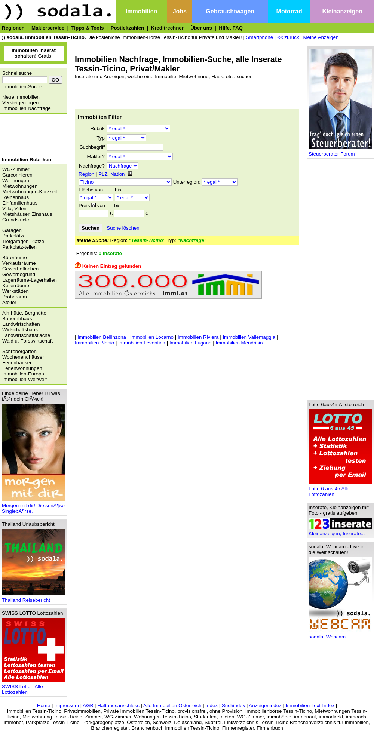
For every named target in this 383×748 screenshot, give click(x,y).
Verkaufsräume (19, 263)
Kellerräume (15, 285)
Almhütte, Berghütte (24, 313)
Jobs (180, 11)
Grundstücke (16, 220)
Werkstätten (15, 291)
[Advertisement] (32, 136)
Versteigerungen (20, 102)
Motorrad (289, 11)
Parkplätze (14, 236)
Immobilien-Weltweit (24, 379)
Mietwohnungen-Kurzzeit (29, 191)
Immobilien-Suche (22, 86)
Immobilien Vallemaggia (249, 337)
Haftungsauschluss (118, 705)
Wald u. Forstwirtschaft (27, 341)
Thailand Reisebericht (33, 598)
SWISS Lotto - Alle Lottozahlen (33, 687)
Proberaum (14, 297)
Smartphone (259, 37)
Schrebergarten (19, 351)
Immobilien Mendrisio (239, 343)
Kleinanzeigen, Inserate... (340, 531)
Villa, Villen (14, 208)
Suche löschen (123, 228)
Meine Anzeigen (320, 37)
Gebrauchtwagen (230, 11)
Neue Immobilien (21, 97)
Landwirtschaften (21, 324)
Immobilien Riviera (198, 337)
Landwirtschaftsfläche (26, 335)
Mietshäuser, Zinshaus (27, 214)
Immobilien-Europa (23, 374)
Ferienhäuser (17, 362)
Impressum (66, 705)
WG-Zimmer (16, 169)
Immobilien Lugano (190, 343)
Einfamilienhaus (19, 203)
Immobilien (141, 11)
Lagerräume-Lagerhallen (29, 280)
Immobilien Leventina (141, 343)
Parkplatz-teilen (19, 247)
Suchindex (233, 705)
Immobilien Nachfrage (26, 108)
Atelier (9, 302)
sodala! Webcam (340, 634)
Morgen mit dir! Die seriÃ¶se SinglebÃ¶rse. (33, 506)
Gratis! (34, 53)
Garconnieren (17, 175)
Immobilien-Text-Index (310, 705)
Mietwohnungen (19, 186)
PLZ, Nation (111, 174)
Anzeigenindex (265, 705)
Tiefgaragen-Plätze (23, 241)
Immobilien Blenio (94, 343)
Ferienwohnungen (22, 368)
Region (86, 174)
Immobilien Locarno (152, 337)
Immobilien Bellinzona (101, 337)
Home (43, 705)
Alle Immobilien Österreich (172, 705)
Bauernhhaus (17, 318)
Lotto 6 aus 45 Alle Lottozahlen (340, 489)
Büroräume (14, 257)
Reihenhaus (15, 197)
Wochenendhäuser (23, 357)
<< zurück (288, 37)
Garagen (12, 230)
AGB (88, 705)
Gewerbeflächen (20, 269)
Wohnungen (15, 180)
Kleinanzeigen (342, 11)
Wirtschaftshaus (20, 329)
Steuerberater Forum (340, 152)
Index (211, 705)
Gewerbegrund (18, 274)
